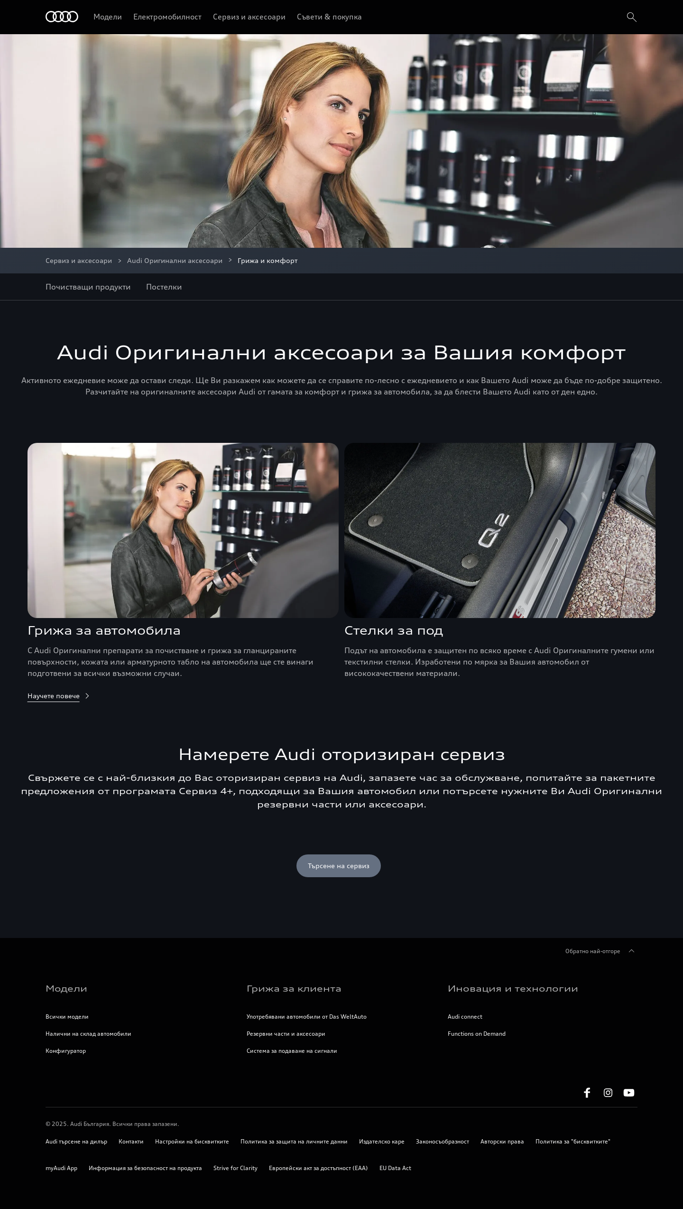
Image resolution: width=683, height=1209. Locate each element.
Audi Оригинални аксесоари (174, 260)
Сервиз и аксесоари (249, 16)
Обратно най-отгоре (601, 951)
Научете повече (59, 696)
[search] (630, 17)
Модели (107, 16)
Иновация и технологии (513, 988)
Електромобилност (167, 16)
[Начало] (62, 17)
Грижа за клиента (294, 988)
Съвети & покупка (329, 16)
